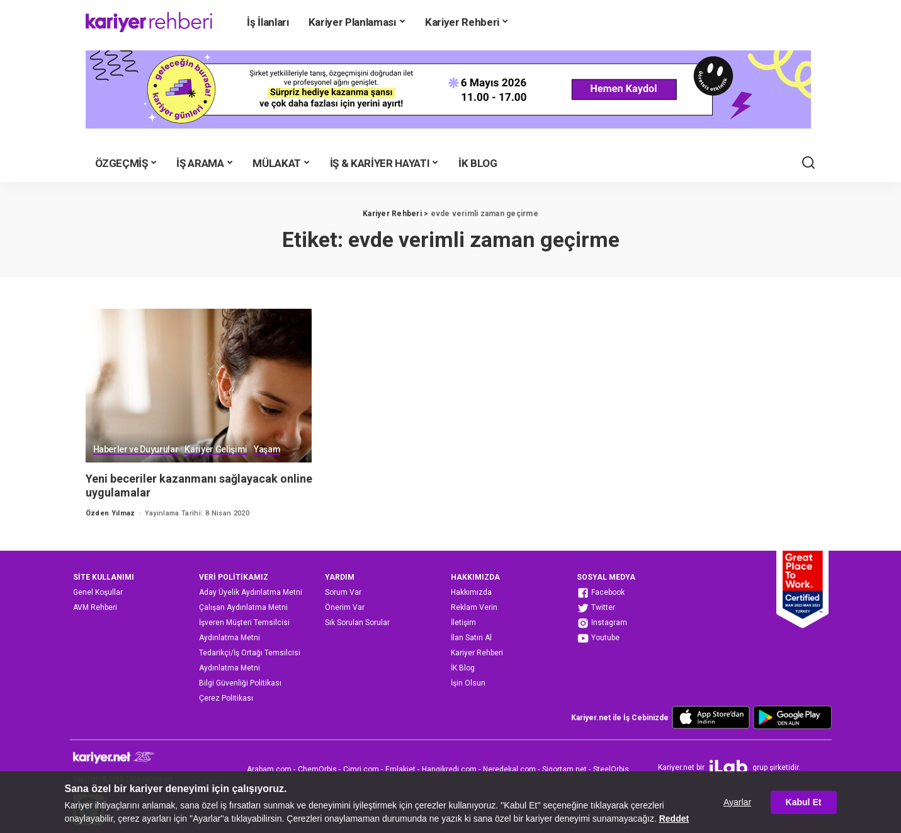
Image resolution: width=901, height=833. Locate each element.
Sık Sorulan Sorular (357, 622)
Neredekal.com (509, 769)
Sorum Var (343, 592)
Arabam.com (269, 769)
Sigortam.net (564, 769)
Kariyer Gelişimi (215, 449)
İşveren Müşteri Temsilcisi (244, 622)
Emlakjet (400, 769)
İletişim (463, 622)
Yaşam (267, 449)
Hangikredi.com (449, 769)
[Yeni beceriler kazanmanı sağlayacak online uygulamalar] (199, 385)
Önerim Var (345, 607)
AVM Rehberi (95, 607)
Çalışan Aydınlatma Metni (243, 607)
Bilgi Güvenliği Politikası (240, 683)
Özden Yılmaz (110, 513)
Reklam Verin (474, 607)
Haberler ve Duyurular (136, 449)
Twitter (596, 608)
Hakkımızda (471, 592)
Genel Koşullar (98, 592)
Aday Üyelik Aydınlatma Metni (250, 592)
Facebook (601, 593)
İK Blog (463, 668)
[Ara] (808, 163)
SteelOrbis (611, 769)
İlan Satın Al (471, 637)
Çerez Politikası (226, 698)
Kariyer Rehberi (477, 652)
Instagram (602, 623)
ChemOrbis (317, 769)
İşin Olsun (468, 683)
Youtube (598, 638)
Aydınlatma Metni (229, 637)
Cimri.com (361, 769)
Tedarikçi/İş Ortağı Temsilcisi (249, 652)
